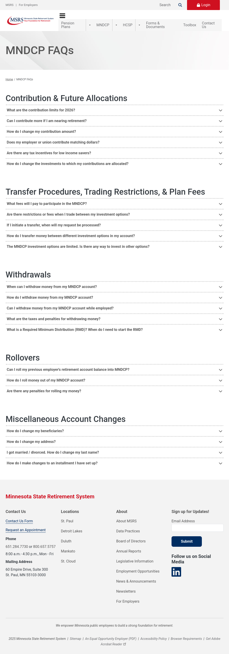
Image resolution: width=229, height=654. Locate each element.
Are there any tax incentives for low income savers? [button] (49, 148)
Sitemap (75, 634)
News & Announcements (136, 577)
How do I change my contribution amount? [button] (41, 127)
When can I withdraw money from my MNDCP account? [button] (52, 282)
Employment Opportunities (138, 567)
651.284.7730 (17, 542)
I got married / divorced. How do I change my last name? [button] (53, 448)
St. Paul (67, 517)
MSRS (10, 5)
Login (205, 5)
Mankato (68, 547)
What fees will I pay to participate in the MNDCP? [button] (47, 199)
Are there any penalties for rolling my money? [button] (44, 386)
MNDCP (100, 18)
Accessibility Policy (154, 634)
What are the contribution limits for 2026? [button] (41, 106)
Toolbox (184, 18)
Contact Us (210, 18)
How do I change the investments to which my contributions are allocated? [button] (68, 159)
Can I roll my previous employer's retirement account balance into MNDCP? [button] (68, 365)
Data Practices (128, 527)
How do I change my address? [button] (31, 437)
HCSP (121, 18)
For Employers (28, 5)
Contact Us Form (19, 517)
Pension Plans (72, 18)
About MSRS (126, 517)
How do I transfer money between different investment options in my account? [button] (71, 231)
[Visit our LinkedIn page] (176, 567)
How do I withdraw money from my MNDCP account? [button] (50, 293)
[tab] (115, 105)
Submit (187, 537)
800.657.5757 (44, 542)
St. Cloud (68, 557)
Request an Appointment (26, 525)
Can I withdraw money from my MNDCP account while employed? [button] (60, 303)
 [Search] (180, 5)
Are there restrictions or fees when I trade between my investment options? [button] (68, 210)
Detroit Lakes (71, 527)
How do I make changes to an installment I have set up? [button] (52, 458)
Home (9, 75)
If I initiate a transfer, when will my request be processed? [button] (54, 221)
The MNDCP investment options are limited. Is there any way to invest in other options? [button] (78, 242)
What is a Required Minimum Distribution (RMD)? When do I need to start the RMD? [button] (75, 325)
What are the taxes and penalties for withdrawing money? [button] (54, 314)
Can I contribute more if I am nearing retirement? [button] (47, 116)
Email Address (183, 517)
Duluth (66, 537)
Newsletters (126, 587)
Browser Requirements (186, 634)
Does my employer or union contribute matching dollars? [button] (53, 138)
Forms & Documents (152, 18)
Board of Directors (131, 537)
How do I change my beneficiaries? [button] (35, 426)
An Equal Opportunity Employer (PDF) (110, 634)
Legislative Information (135, 557)
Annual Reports (128, 547)
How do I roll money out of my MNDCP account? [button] (46, 376)
